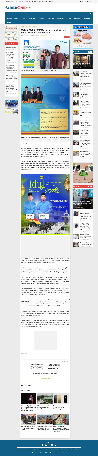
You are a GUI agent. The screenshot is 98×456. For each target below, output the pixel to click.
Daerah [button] (87, 18)
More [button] (9, 22)
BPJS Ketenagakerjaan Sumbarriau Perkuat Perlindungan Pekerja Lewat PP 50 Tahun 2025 (85, 143)
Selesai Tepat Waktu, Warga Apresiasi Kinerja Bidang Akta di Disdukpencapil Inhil (82, 203)
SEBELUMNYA (25, 362)
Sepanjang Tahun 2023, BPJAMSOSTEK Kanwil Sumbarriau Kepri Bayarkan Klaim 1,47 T (54, 366)
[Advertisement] (45, 247)
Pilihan (76, 186)
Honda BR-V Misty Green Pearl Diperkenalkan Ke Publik (28, 428)
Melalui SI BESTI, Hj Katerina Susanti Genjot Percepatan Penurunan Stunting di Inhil (11, 88)
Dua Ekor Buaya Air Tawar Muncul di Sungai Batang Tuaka (85, 236)
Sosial (68, 18)
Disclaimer (42, 1)
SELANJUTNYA (65, 361)
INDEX (90, 51)
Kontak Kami (49, 1)
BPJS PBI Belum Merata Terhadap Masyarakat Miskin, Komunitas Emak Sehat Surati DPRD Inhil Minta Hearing (86, 215)
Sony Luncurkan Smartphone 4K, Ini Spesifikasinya (58, 407)
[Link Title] (43, 445)
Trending (10, 43)
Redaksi (16, 1)
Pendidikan (60, 18)
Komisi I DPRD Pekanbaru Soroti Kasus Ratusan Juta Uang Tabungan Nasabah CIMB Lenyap (85, 75)
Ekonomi (41, 18)
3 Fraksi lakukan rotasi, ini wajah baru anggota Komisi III (44, 407)
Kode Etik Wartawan (66, 449)
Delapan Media (62, 452)
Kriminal (32, 18)
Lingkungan (77, 18)
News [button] (16, 18)
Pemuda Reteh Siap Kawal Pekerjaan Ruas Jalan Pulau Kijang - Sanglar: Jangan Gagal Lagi (85, 226)
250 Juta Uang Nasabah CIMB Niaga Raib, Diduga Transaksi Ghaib (86, 94)
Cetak (67, 36)
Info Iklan (22, 1)
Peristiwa (50, 18)
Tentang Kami (9, 1)
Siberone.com (45, 379)
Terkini (76, 51)
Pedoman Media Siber (32, 1)
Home (9, 18)
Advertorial (28, 26)
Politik (24, 18)
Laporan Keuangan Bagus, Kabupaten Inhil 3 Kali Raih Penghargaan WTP (45, 428)
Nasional (35, 26)
